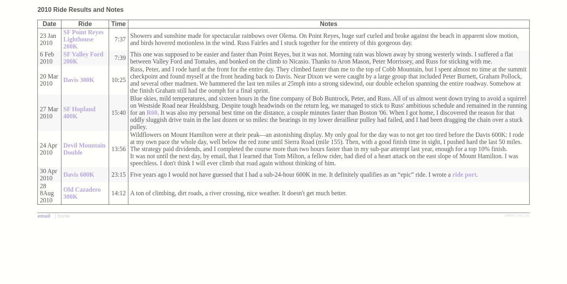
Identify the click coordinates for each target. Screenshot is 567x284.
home (63, 216)
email (43, 216)
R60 (152, 112)
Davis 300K (78, 80)
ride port (464, 174)
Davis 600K (78, 174)
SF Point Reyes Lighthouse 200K (83, 39)
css (520, 215)
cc (528, 215)
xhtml (509, 215)
